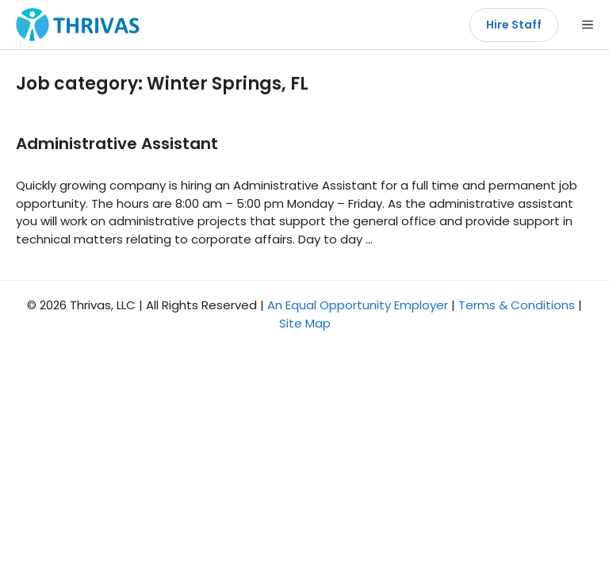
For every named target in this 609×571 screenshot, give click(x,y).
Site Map (305, 323)
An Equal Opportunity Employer (357, 305)
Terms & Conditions (516, 305)
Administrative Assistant (117, 143)
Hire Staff (514, 25)
